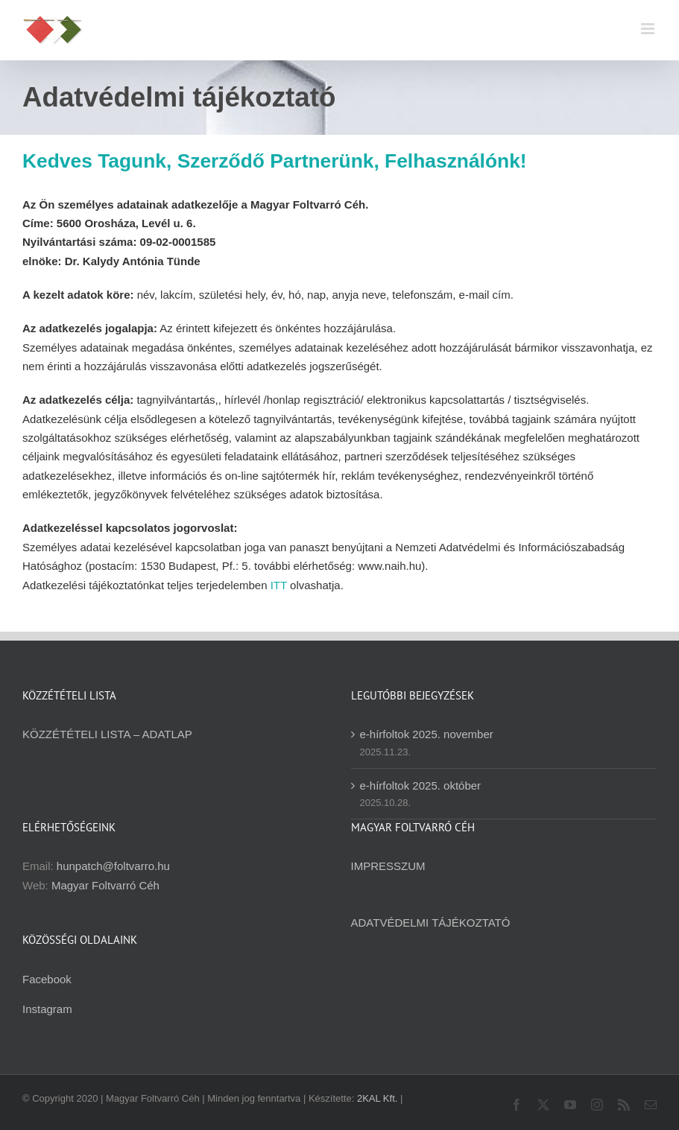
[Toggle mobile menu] (649, 28)
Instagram (47, 1009)
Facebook (47, 979)
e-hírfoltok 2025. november (426, 734)
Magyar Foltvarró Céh (105, 885)
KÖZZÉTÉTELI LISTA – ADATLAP (107, 734)
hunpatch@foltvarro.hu (113, 866)
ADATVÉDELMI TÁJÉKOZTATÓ (431, 922)
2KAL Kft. (377, 1098)
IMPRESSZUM (388, 866)
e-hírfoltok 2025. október (420, 785)
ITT (279, 585)
